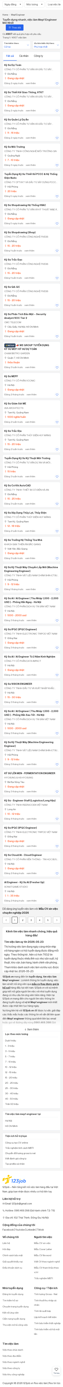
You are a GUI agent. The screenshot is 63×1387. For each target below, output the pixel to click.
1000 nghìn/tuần (15, 417)
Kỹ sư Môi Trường (14, 147)
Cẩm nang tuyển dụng (13, 1318)
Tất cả (10, 56)
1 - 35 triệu (11, 896)
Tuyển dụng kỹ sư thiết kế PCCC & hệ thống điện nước (30, 176)
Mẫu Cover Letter (43, 1249)
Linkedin (30, 1229)
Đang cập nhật (14, 78)
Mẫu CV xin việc (42, 1243)
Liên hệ (6, 1243)
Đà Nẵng (10, 73)
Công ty (38, 56)
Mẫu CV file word (42, 1255)
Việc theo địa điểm (11, 1356)
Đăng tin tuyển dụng (12, 1294)
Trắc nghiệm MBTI (43, 1278)
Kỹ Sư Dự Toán (12, 65)
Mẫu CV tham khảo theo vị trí (46, 1270)
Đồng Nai (10, 638)
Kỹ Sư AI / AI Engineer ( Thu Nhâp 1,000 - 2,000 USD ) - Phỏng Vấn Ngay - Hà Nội (31, 600)
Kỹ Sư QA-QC (12, 287)
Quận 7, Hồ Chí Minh (16, 357)
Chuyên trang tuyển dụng (15, 1306)
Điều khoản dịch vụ (12, 1267)
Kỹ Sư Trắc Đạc (13, 260)
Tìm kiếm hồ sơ (10, 1300)
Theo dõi (14, 27)
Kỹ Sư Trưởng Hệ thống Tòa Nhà (23, 540)
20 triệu (10, 191)
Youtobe (20, 1229)
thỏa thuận (12, 362)
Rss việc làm (40, 1383)
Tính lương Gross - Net (45, 1294)
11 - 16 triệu (11, 133)
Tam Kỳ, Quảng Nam (16, 412)
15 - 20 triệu (12, 246)
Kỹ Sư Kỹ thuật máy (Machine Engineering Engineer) (28, 744)
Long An (10, 809)
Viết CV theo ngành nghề (47, 1261)
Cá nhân (24, 56)
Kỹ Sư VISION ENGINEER (18, 684)
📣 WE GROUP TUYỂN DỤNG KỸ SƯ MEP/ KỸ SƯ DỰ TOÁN (26, 347)
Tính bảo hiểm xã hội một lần (47, 1331)
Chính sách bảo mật (12, 1255)
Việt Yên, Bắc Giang (15, 548)
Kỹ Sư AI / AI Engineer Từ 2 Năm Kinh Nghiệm (29, 656)
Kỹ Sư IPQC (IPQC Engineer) (20, 629)
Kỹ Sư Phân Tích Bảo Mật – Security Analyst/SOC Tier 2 (25, 316)
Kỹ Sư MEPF (11, 376)
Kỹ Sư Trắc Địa (12, 431)
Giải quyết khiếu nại (12, 1261)
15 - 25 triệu (12, 499)
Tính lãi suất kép (42, 1311)
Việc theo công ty (11, 1368)
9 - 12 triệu (11, 584)
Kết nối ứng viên (10, 1312)
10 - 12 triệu (12, 814)
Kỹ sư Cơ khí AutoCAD (17, 485)
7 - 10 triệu (11, 160)
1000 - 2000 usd (15, 615)
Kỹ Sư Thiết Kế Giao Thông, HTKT (24, 92)
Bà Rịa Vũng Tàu (14, 782)
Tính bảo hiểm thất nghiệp (47, 1323)
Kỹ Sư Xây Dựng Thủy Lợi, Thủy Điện (25, 513)
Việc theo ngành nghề (13, 1362)
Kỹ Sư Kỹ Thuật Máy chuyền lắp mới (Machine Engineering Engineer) (31, 569)
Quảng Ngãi (12, 155)
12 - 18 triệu (12, 526)
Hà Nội (9, 385)
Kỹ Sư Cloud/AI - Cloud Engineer (23, 855)
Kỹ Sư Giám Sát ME (15, 403)
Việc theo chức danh (12, 1349)
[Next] (57, 920)
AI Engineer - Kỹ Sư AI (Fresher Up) (24, 882)
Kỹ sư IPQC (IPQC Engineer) (20, 828)
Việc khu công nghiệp (13, 1374)
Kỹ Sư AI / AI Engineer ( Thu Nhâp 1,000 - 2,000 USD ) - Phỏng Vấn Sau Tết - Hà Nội (31, 713)
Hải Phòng (11, 186)
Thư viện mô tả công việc (15, 1325)
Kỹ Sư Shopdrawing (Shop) (20, 232)
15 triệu (10, 471)
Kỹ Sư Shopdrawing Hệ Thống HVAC (25, 205)
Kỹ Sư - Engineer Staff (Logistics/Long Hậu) (30, 800)
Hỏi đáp (6, 1249)
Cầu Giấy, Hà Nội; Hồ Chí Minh (21, 326)
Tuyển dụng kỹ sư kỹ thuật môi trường (27, 458)
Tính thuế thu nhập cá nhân (45, 1303)
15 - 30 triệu (12, 697)
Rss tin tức (55, 1383)
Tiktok (40, 1229)
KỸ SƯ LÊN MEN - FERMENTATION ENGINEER (29, 773)
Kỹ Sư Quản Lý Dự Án (16, 119)
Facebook (8, 1229)
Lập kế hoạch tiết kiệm (45, 1317)
